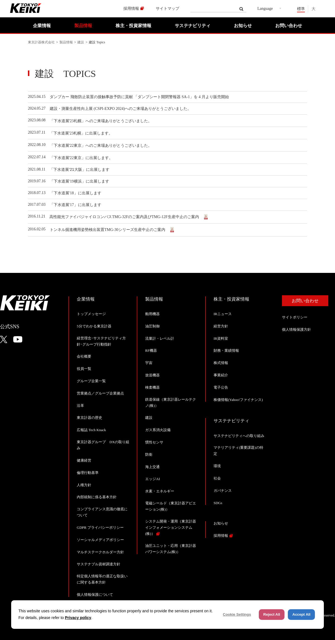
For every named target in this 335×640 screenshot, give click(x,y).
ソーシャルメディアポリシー (100, 540)
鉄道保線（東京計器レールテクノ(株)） (170, 402)
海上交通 (152, 467)
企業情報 (42, 25)
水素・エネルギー (159, 491)
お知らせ (243, 25)
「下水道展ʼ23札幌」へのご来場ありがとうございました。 (101, 121)
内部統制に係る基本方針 (97, 497)
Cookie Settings (237, 614)
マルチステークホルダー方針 (100, 552)
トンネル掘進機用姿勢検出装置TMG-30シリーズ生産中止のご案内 (109, 230)
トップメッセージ (91, 314)
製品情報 (83, 25)
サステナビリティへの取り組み (239, 436)
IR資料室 (221, 338)
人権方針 (84, 485)
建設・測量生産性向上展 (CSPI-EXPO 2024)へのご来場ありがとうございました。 (120, 109)
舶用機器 (152, 314)
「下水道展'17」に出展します (75, 205)
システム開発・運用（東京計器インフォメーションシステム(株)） (170, 527)
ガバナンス (223, 490)
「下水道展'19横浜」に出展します (79, 181)
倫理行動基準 (88, 473)
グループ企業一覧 (91, 381)
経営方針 (221, 326)
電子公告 (221, 387)
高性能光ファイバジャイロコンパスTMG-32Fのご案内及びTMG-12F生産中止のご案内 (125, 217)
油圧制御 (152, 326)
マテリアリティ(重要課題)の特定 (238, 450)
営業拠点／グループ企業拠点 (100, 393)
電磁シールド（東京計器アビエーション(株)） (170, 506)
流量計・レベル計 (159, 338)
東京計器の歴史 (89, 417)
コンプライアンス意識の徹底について (102, 512)
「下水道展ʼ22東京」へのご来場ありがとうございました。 (101, 145)
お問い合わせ (288, 25)
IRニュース (223, 314)
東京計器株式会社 (41, 42)
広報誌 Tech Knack (91, 430)
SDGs (218, 503)
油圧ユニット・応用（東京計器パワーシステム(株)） (170, 549)
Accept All (301, 614)
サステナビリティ (192, 25)
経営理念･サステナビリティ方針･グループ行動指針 (101, 341)
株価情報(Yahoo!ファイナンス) (238, 400)
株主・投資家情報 (133, 25)
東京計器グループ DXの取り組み (103, 445)
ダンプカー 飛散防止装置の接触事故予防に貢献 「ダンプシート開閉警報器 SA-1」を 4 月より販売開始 (140, 97)
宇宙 (148, 363)
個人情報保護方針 (296, 329)
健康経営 (84, 460)
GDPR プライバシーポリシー (100, 527)
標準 (301, 9)
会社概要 (84, 356)
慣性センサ (154, 442)
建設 (80, 42)
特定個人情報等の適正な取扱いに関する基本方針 (102, 579)
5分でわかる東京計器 (94, 326)
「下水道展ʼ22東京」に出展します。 (81, 158)
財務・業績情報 (226, 350)
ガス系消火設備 (158, 430)
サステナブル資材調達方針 (98, 564)
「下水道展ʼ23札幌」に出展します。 (81, 133)
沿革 (80, 405)
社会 (217, 478)
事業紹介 (221, 375)
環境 (217, 466)
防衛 (148, 454)
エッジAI (152, 479)
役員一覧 (84, 369)
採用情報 (131, 8)
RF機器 (151, 350)
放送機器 (152, 375)
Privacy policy (78, 617)
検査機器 (152, 387)
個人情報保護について (95, 594)
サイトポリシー (294, 317)
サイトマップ (167, 8)
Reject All (271, 614)
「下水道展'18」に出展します (75, 193)
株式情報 (221, 363)
